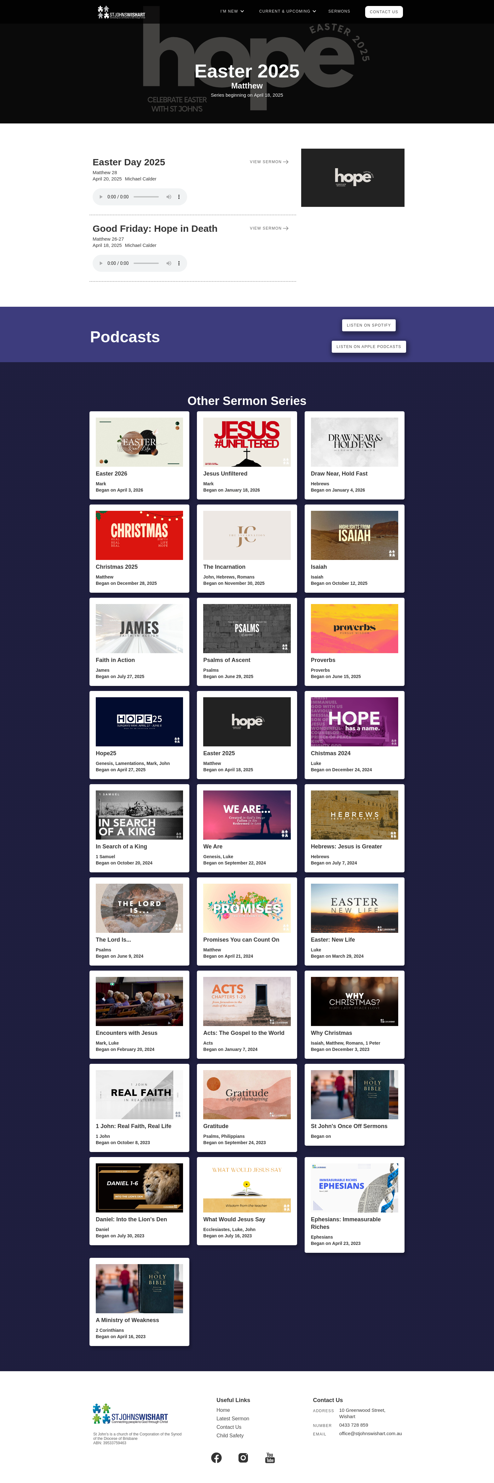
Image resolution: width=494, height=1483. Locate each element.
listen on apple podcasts (368, 347)
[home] (120, 12)
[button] (231, 16)
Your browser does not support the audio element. (140, 196)
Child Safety (230, 1435)
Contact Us (384, 12)
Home (223, 1410)
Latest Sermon (232, 1418)
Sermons (339, 11)
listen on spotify (369, 325)
